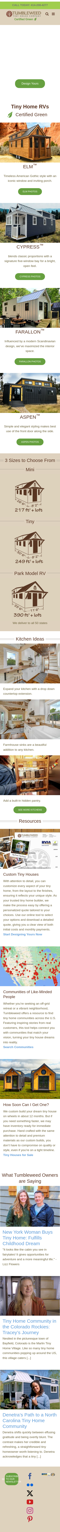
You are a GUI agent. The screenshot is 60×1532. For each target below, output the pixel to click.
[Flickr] (30, 1485)
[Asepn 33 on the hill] (30, 374)
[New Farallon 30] (30, 289)
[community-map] (30, 948)
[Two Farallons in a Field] (30, 1060)
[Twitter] (30, 1493)
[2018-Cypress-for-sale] (30, 204)
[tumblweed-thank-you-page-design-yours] (30, 830)
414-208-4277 (39, 5)
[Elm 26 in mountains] (30, 124)
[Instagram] (30, 1510)
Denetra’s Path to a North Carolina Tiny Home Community (30, 1420)
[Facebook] (30, 1476)
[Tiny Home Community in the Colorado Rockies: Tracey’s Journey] (30, 1296)
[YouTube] (30, 1502)
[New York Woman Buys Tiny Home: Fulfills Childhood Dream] (30, 1206)
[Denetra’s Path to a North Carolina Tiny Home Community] (30, 1389)
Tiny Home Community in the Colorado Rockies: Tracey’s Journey (29, 1326)
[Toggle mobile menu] (53, 14)
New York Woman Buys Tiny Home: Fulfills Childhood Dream (28, 1237)
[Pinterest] (30, 1519)
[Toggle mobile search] (47, 14)
